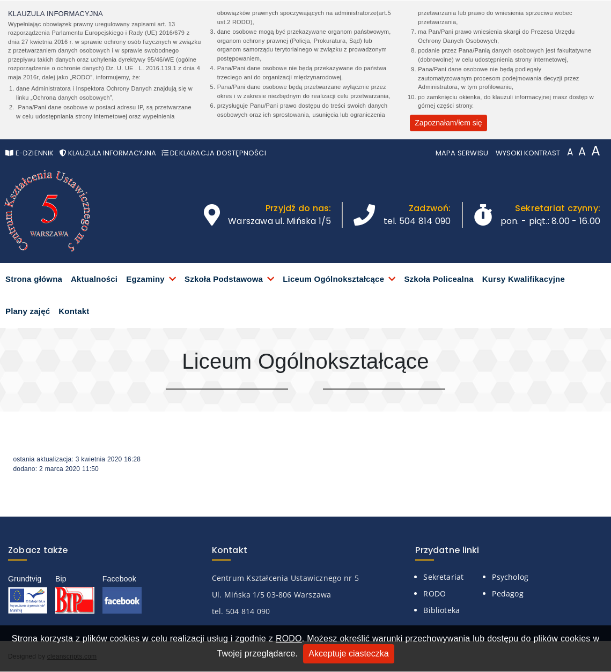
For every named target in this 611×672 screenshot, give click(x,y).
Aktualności (94, 278)
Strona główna (33, 278)
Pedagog (507, 593)
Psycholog (510, 577)
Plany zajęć (27, 311)
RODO (289, 638)
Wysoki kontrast (528, 153)
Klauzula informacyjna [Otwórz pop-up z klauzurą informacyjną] (108, 153)
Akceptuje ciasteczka (348, 653)
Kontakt (73, 311)
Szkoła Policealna (438, 278)
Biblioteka (441, 610)
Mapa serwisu (462, 153)
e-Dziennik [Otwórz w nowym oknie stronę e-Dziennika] (29, 153)
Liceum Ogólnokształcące (333, 278)
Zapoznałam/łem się (448, 122)
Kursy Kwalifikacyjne (523, 278)
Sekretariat (443, 577)
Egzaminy (145, 278)
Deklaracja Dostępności (213, 153)
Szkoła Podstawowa (224, 278)
